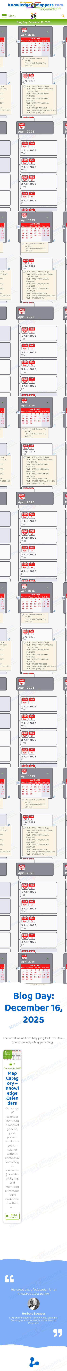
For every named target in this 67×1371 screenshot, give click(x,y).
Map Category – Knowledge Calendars (12, 1088)
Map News (7, 1054)
